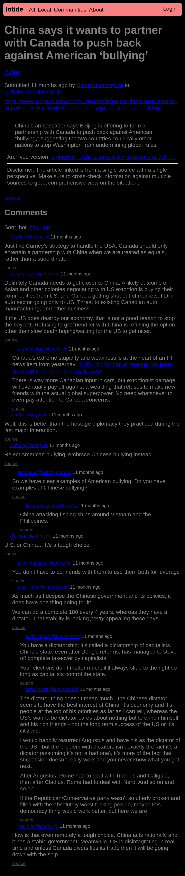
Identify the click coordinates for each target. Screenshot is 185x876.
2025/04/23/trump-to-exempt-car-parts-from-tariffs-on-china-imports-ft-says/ (93, 367)
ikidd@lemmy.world (30, 414)
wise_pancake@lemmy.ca (44, 563)
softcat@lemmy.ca (29, 445)
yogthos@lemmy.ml (38, 826)
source (12, 198)
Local (44, 9)
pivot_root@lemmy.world (43, 587)
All (32, 9)
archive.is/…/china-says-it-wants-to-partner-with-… (113, 157)
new (34, 227)
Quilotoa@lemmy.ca (30, 536)
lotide (14, 9)
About (96, 9)
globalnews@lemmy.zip (33, 91)
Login (170, 8)
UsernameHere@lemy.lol (51, 505)
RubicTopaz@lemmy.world (53, 636)
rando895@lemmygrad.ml (44, 472)
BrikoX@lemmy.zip (100, 85)
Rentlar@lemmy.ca (29, 236)
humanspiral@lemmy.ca (35, 273)
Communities (70, 9)
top (46, 227)
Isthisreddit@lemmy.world (52, 689)
